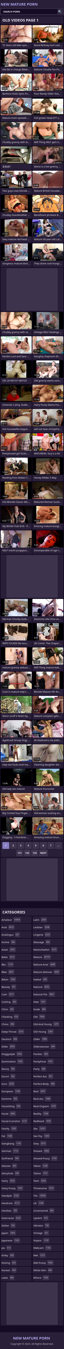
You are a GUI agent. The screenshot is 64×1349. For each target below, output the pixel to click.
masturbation (45, 949)
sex (39, 1128)
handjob (10, 1195)
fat (7, 1136)
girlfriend (10, 1158)
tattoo (41, 1173)
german (10, 1150)
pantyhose (43, 1061)
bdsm (9, 979)
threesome (44, 1188)
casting (9, 1001)
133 (35, 852)
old (39, 1016)
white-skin (43, 1270)
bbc (8, 964)
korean (9, 1270)
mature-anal (44, 964)
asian (9, 949)
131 (20, 852)
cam (8, 994)
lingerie (42, 934)
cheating (10, 1016)
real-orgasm (45, 1106)
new (39, 1001)
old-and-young (46, 1024)
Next (43, 852)
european (11, 1091)
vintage (41, 1232)
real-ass (42, 1098)
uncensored (43, 1210)
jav (6, 1247)
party (39, 1068)
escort (8, 1076)
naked (40, 979)
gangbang (12, 1143)
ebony (8, 1068)
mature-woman (46, 971)
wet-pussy (43, 1262)
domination (12, 1061)
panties (41, 1053)
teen (40, 1180)
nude (39, 1009)
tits (39, 1195)
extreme (10, 1098)
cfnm (8, 1009)
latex (8, 1277)
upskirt (40, 1218)
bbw (8, 971)
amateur (11, 919)
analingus (11, 934)
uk (38, 1203)
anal (8, 927)
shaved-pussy (45, 1158)
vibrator (41, 1225)
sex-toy (41, 1136)
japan (9, 1232)
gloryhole (11, 1173)
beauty (9, 986)
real (39, 1091)
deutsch (10, 1039)
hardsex (10, 1210)
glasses (9, 1165)
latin (40, 919)
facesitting (11, 1106)
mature (42, 957)
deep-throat (13, 1031)
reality (41, 1113)
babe (8, 957)
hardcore (11, 1203)
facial (9, 1113)
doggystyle (12, 1053)
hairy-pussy (12, 1188)
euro (8, 1083)
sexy (39, 1143)
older (40, 1039)
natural (41, 986)
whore (41, 1277)
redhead (42, 1121)
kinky (8, 1255)
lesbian (41, 927)
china (8, 1024)
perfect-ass (43, 1076)
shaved (41, 1150)
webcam (42, 1247)
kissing (9, 1262)
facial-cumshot (14, 1121)
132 (27, 852)
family (9, 1128)
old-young (43, 1031)
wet (39, 1255)
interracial (11, 1218)
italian (9, 1225)
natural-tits (44, 994)
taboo (40, 1165)
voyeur (41, 1240)
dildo (8, 1046)
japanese (11, 1240)
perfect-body (44, 1083)
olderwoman (44, 1046)
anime (9, 942)
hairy (9, 1180)
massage (42, 942)
